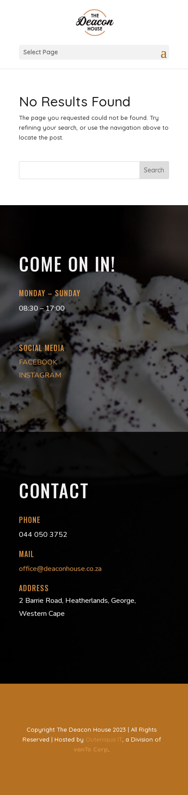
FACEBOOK (38, 362)
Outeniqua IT (103, 739)
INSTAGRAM (40, 375)
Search (154, 170)
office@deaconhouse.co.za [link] (60, 569)
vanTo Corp (91, 749)
